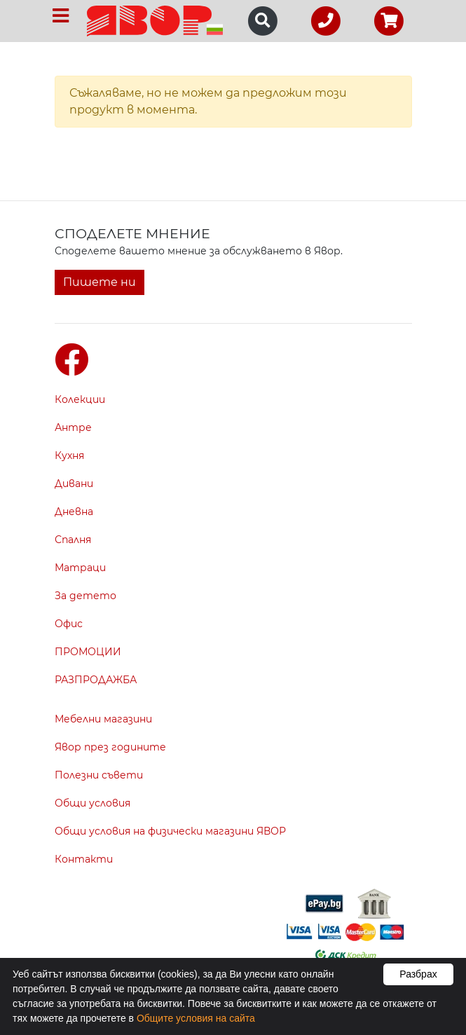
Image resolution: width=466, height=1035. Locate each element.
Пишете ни (99, 282)
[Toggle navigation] (60, 16)
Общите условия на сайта (196, 1018)
